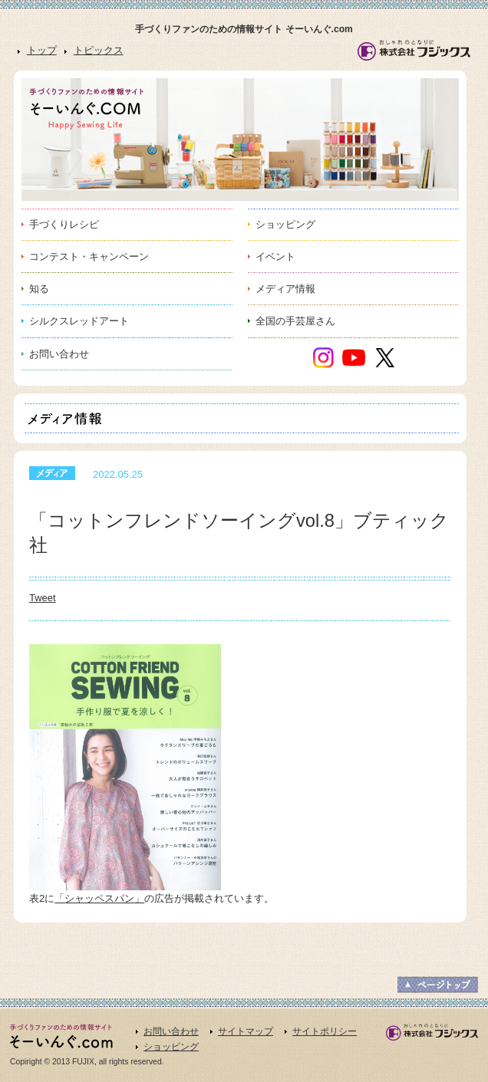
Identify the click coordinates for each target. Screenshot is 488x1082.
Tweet (42, 597)
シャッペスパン (99, 898)
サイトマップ (245, 1031)
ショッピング (171, 1046)
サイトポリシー (324, 1031)
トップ (42, 50)
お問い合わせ (171, 1031)
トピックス (99, 50)
